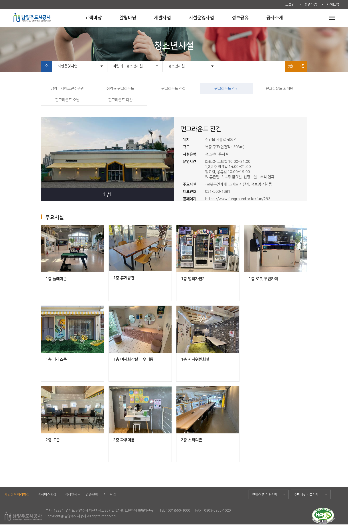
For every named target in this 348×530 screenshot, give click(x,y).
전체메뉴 (332, 18)
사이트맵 (333, 4)
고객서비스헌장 (45, 494)
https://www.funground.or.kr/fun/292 (237, 199)
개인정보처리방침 (16, 494)
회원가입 (310, 4)
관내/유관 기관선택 (264, 494)
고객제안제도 (71, 494)
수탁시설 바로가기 (306, 494)
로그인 (290, 4)
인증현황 (92, 494)
